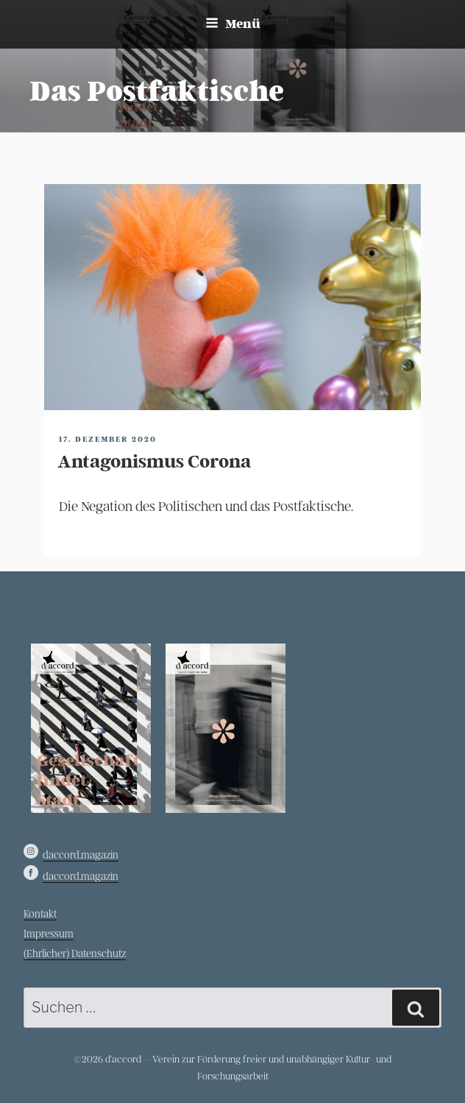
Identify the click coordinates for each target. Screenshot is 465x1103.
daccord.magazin (80, 855)
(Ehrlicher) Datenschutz (75, 954)
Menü (232, 24)
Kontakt (40, 914)
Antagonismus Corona (154, 462)
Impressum (49, 934)
